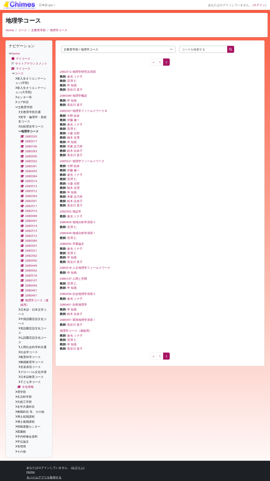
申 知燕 (72, 85)
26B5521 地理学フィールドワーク (82, 161)
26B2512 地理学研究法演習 (78, 71)
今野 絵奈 (73, 116)
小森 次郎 (73, 133)
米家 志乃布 (75, 146)
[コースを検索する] (203, 49)
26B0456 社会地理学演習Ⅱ (78, 294)
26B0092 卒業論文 (72, 244)
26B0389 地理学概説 (73, 95)
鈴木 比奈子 (75, 151)
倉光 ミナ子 (75, 76)
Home (10, 30)
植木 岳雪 (73, 137)
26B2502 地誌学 (70, 211)
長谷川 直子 (75, 89)
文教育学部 (38, 30)
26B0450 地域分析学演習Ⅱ (78, 222)
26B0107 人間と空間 (73, 278)
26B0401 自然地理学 (73, 304)
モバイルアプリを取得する (44, 477)
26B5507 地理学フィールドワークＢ (83, 111)
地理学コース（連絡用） (76, 330)
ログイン (259, 5)
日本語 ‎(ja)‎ (46, 5)
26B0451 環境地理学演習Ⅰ (78, 320)
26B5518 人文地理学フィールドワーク (85, 268)
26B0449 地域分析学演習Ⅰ (78, 233)
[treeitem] (29, 252)
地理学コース (58, 30)
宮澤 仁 (72, 81)
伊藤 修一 (73, 120)
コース (22, 30)
